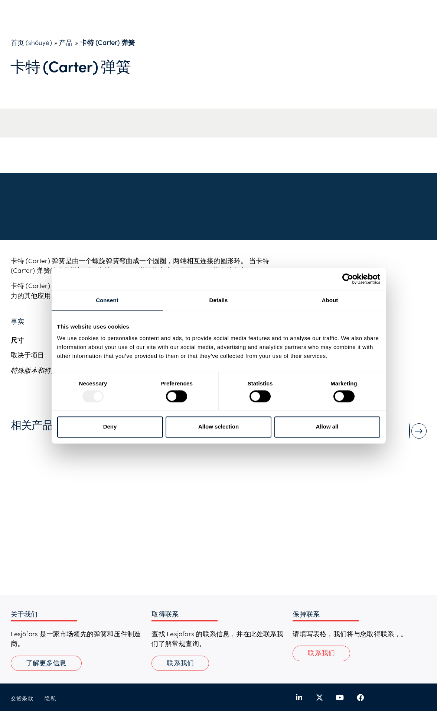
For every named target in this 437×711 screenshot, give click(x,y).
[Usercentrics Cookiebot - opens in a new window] (347, 278)
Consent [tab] (107, 300)
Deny (110, 427)
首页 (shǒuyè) (31, 42)
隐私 (50, 698)
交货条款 (22, 698)
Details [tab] (218, 300)
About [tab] (330, 300)
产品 (65, 42)
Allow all (327, 427)
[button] (321, 653)
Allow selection (218, 427)
